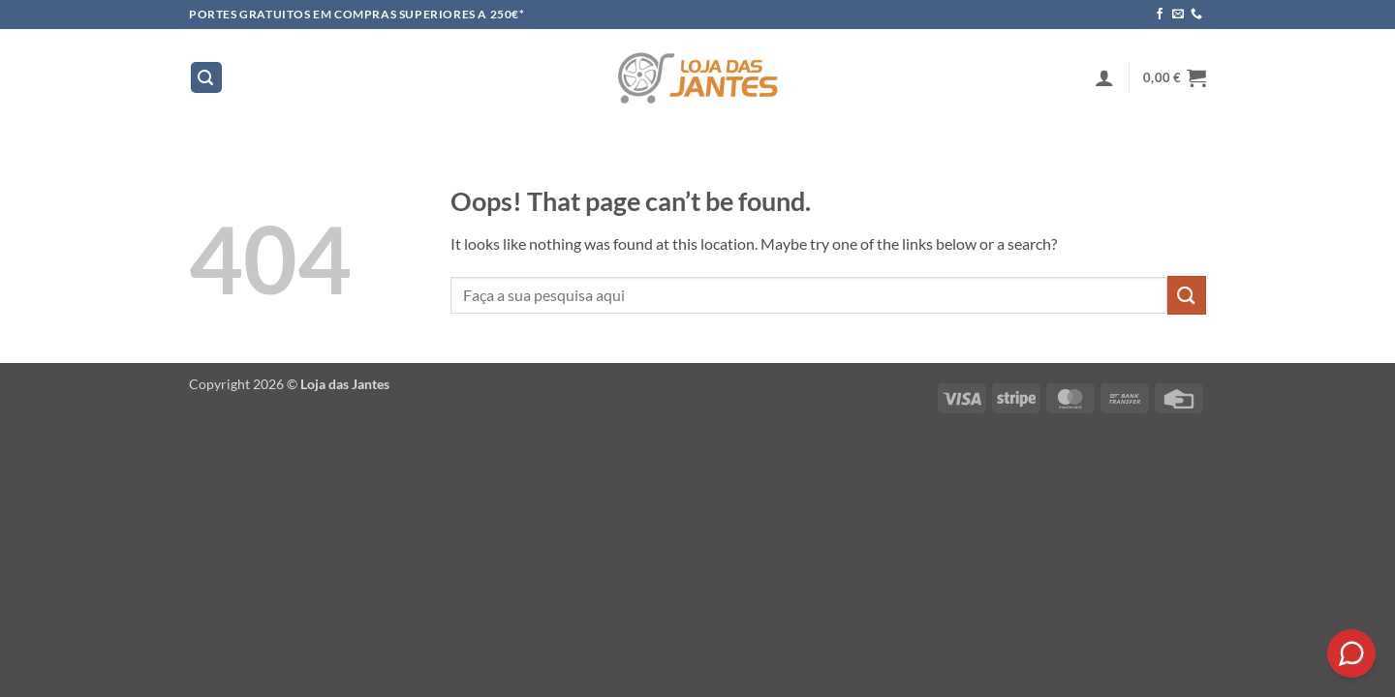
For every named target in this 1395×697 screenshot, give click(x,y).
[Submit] (1186, 295)
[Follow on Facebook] (1159, 14)
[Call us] (1196, 14)
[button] (206, 78)
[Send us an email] (1178, 14)
